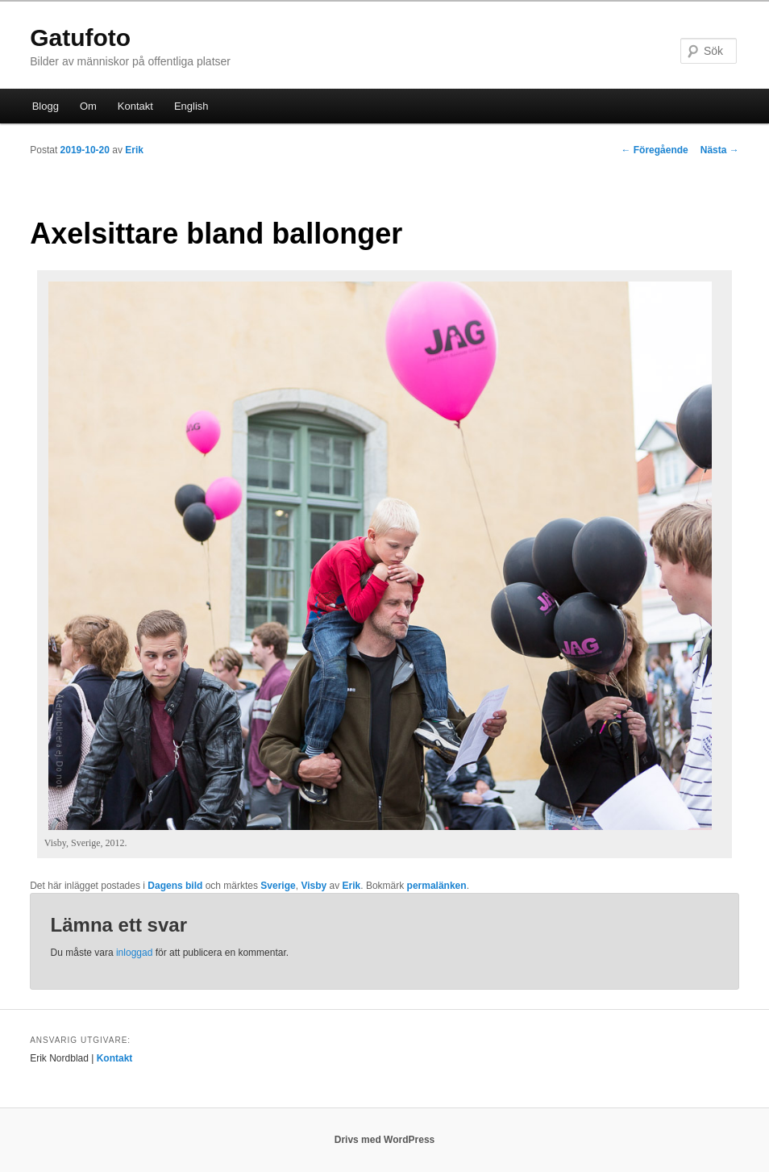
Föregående (654, 150)
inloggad (134, 952)
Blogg (45, 106)
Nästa (719, 150)
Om (88, 106)
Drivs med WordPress (385, 1139)
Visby (313, 885)
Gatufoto (80, 37)
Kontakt (135, 106)
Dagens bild (175, 885)
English (191, 106)
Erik (134, 150)
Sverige (277, 885)
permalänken (437, 885)
